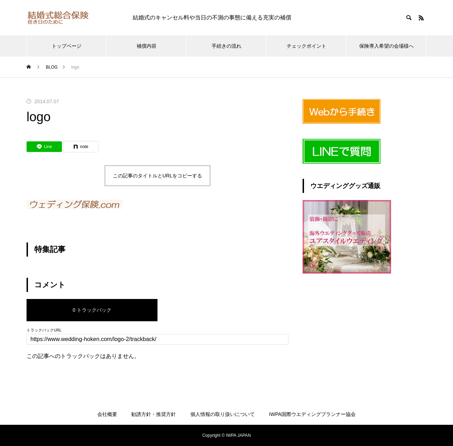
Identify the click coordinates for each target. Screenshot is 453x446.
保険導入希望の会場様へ (386, 46)
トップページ (66, 46)
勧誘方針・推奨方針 (153, 414)
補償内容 (146, 46)
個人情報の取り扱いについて (222, 414)
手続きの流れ (226, 46)
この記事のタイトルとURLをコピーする (157, 175)
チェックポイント (306, 46)
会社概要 (107, 414)
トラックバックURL (44, 330)
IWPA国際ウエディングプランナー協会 (312, 414)
